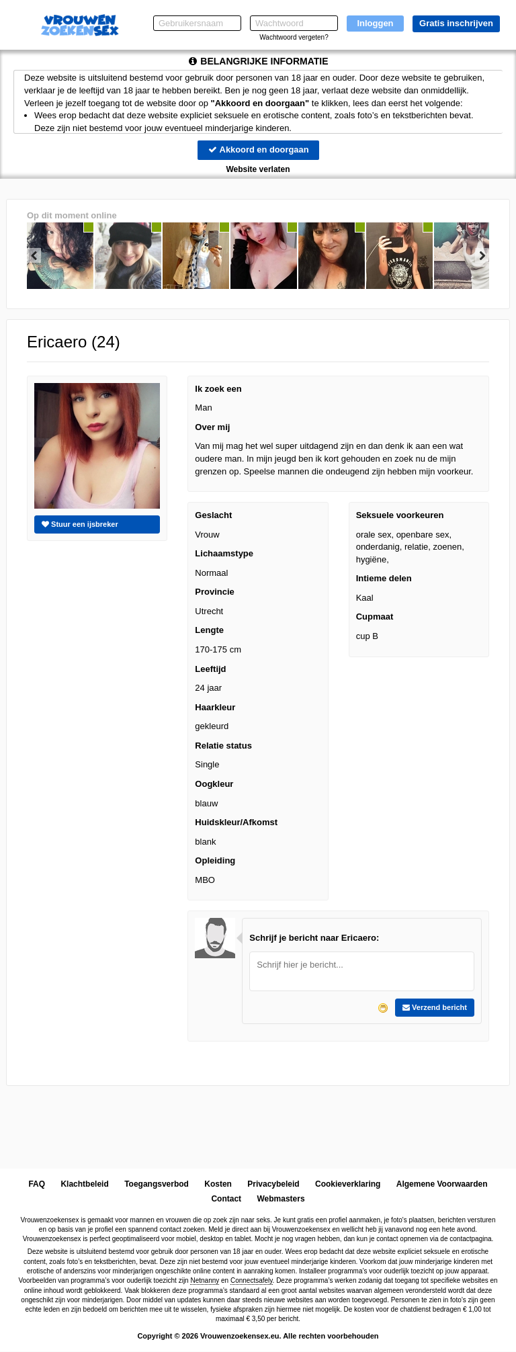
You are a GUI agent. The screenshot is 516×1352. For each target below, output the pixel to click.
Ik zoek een (218, 389)
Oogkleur (214, 784)
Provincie (214, 592)
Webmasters (280, 1199)
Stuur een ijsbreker (80, 524)
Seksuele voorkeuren (400, 515)
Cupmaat (375, 617)
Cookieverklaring (347, 1184)
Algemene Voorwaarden (442, 1184)
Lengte (209, 631)
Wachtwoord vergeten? (293, 37)
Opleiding (215, 860)
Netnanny (204, 1280)
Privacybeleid (273, 1184)
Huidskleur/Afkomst (236, 822)
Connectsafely (251, 1280)
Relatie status (223, 746)
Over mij (212, 427)
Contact (226, 1199)
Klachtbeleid (84, 1184)
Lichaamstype (224, 553)
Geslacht (213, 515)
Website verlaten (258, 169)
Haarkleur (215, 707)
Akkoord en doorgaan (258, 149)
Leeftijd (210, 669)
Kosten (218, 1184)
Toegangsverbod (156, 1184)
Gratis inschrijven (456, 23)
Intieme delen (384, 579)
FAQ (36, 1184)
